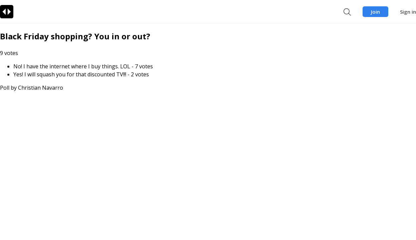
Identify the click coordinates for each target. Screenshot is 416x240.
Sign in (408, 11)
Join (375, 11)
